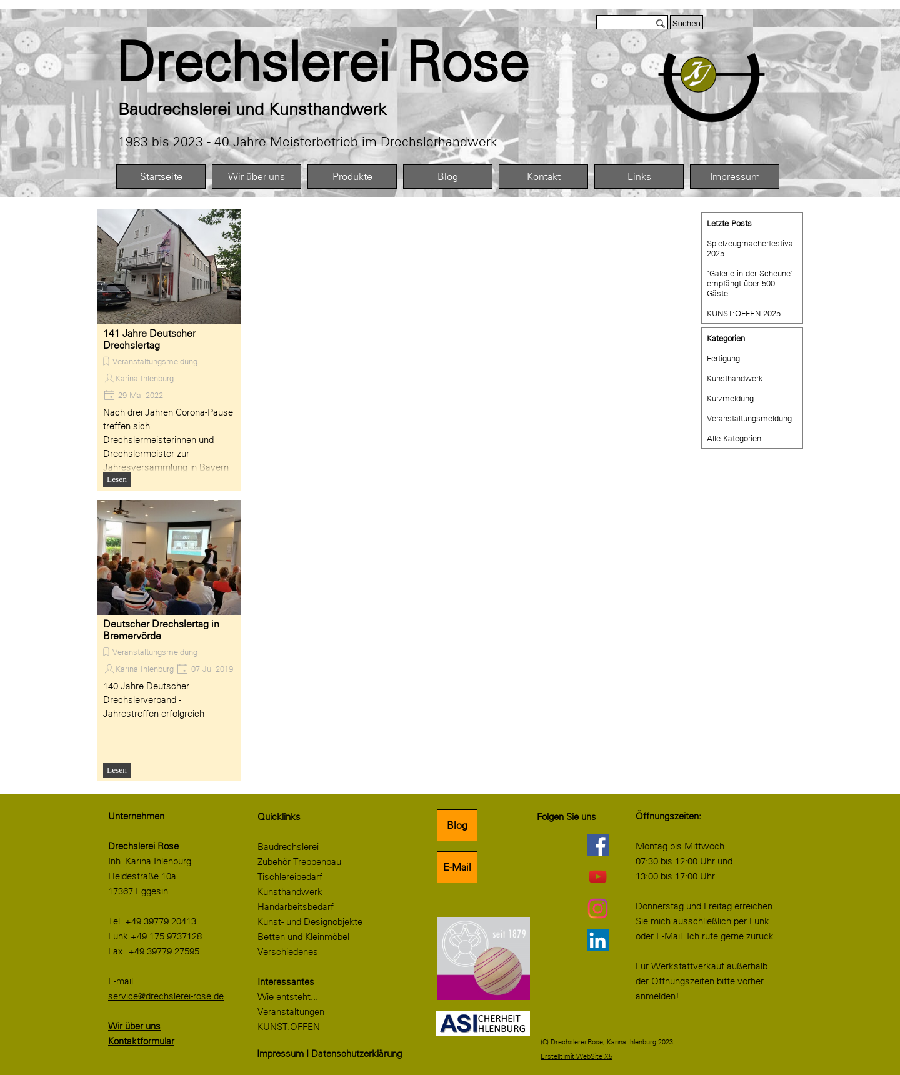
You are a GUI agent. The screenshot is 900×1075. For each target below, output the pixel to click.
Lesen (117, 479)
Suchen (686, 23)
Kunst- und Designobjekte (310, 922)
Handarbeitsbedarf (296, 906)
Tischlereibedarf (290, 876)
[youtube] (597, 876)
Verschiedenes (288, 952)
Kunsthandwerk (735, 378)
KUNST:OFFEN (289, 1026)
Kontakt (544, 176)
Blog (448, 176)
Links (639, 176)
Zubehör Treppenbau (299, 862)
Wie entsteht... (288, 996)
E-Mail (457, 867)
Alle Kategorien (734, 438)
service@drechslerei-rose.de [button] (166, 996)
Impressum (735, 176)
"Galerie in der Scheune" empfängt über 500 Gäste (750, 283)
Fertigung (723, 358)
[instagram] (597, 908)
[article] (169, 350)
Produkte (352, 176)
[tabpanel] (350, 62)
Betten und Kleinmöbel (303, 936)
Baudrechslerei (288, 846)
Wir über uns (256, 176)
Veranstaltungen (291, 1012)
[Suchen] (632, 23)
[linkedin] (597, 940)
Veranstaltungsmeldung (155, 361)
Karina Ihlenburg (145, 378)
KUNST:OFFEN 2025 (744, 313)
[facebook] (597, 844)
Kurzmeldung (730, 398)
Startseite (161, 176)
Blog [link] (457, 825)
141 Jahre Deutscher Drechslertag (149, 339)
